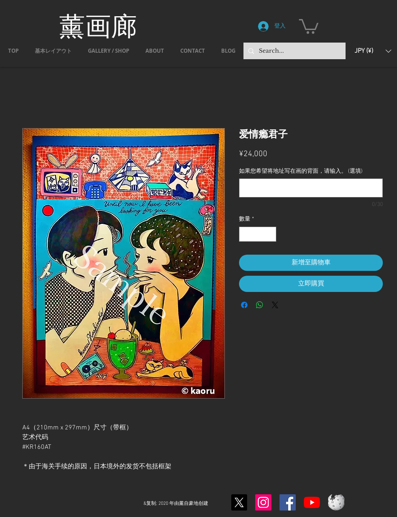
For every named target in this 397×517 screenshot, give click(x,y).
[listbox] (373, 51)
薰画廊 (98, 26)
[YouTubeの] (312, 502)
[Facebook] (288, 502)
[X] (239, 502)
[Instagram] (263, 502)
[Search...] (294, 51)
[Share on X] (275, 305)
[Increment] (270, 234)
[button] (308, 25)
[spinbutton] (257, 234)
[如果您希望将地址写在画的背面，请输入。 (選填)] (310, 188)
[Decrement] (245, 234)
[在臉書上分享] (244, 305)
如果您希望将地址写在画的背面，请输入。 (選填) (301, 171)
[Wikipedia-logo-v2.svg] (336, 502)
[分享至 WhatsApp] (260, 305)
